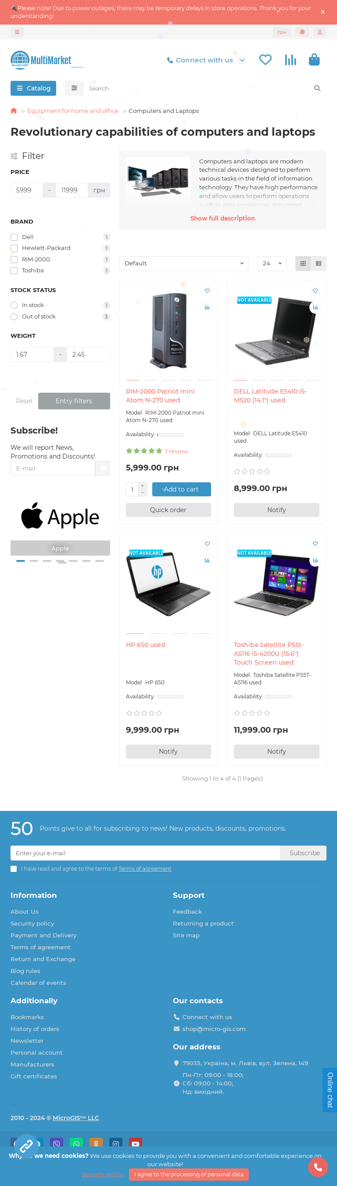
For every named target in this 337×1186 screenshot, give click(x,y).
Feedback (187, 911)
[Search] (205, 88)
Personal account (37, 1052)
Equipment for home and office (72, 110)
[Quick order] (169, 510)
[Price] (27, 190)
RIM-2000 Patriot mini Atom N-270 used (160, 395)
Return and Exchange (43, 958)
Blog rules (25, 970)
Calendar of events (38, 982)
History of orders (35, 1028)
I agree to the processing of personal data (189, 1174)
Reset (24, 401)
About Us (25, 911)
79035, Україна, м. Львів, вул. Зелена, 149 (245, 1063)
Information (34, 895)
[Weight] (32, 354)
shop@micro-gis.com (214, 1028)
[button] (20, 561)
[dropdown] (17, 32)
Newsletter (27, 1040)
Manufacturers (32, 1064)
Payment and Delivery (43, 935)
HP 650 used (145, 645)
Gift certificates (34, 1076)
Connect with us (198, 60)
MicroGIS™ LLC (76, 1117)
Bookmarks (27, 1016)
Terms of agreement (41, 947)
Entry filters (74, 401)
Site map (186, 935)
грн (282, 32)
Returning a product (203, 923)
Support (188, 895)
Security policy (32, 923)
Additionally (34, 1000)
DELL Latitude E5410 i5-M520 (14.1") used (270, 395)
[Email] (145, 853)
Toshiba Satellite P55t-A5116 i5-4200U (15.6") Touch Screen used (269, 653)
